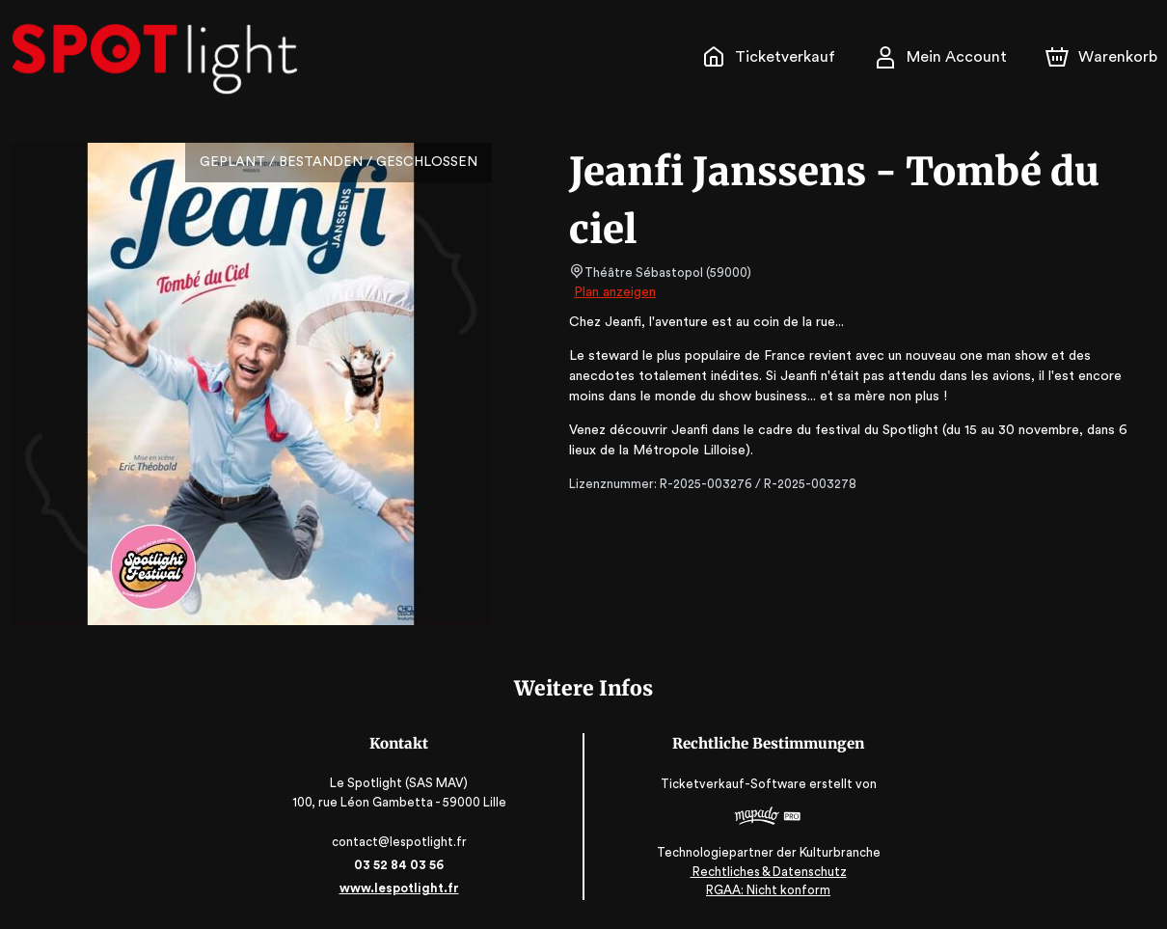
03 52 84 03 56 (401, 865)
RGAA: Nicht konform (767, 890)
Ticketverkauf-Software (734, 785)
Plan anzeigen (617, 292)
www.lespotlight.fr (400, 888)
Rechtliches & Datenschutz (766, 871)
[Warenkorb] (1103, 57)
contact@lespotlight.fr (400, 841)
